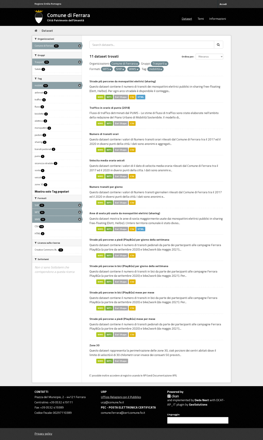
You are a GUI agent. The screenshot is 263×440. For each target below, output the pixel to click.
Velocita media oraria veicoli (107, 160)
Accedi (223, 4)
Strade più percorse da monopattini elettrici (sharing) (122, 81)
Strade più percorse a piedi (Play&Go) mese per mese (122, 319)
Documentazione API (164, 375)
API (145, 375)
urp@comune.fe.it (112, 402)
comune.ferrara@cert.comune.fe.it (123, 412)
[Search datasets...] (151, 45)
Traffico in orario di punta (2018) (109, 108)
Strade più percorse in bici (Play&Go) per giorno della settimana (128, 266)
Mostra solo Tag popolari (52, 191)
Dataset (187, 18)
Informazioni (217, 18)
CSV (132, 97)
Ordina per (187, 56)
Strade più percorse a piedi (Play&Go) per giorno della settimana (129, 240)
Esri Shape (121, 97)
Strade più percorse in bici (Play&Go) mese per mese (121, 292)
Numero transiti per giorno (106, 187)
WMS (100, 97)
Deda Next (202, 400)
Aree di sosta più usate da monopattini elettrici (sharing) (124, 213)
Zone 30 (94, 345)
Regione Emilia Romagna (48, 3)
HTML (141, 97)
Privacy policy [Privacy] (43, 433)
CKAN (173, 396)
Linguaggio (173, 414)
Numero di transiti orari (104, 134)
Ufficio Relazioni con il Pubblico (121, 397)
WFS (109, 97)
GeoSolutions (198, 404)
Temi (201, 18)
